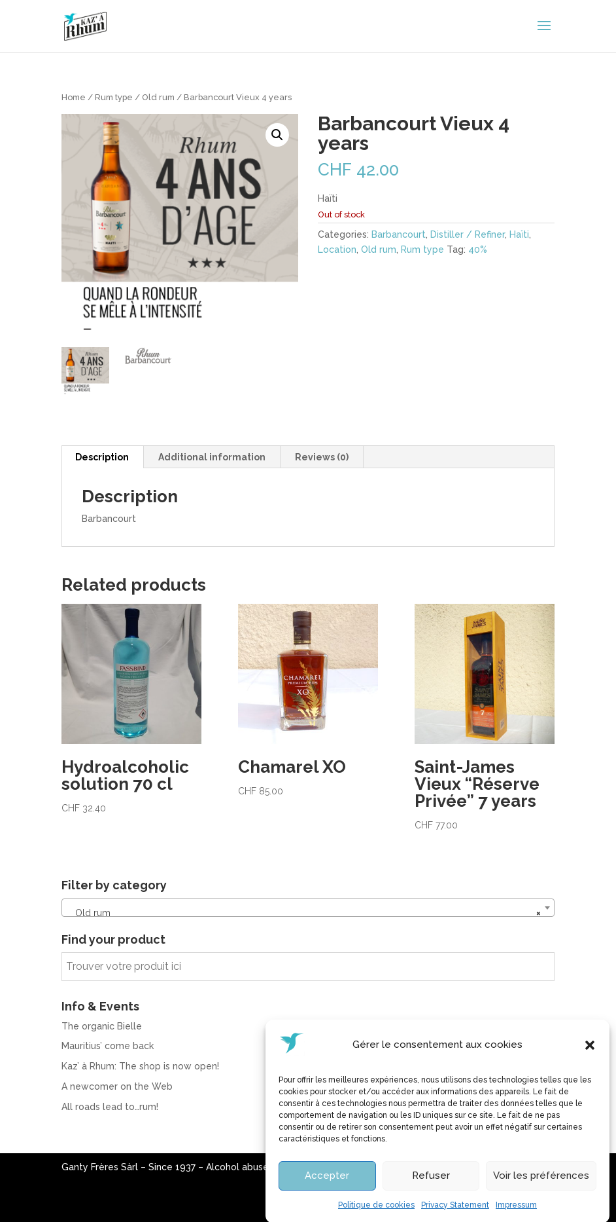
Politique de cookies (376, 1216)
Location (337, 249)
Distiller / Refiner (467, 234)
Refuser (431, 1187)
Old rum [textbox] (304, 913)
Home (73, 97)
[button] (589, 1056)
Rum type (114, 97)
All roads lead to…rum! (109, 1107)
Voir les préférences (541, 1187)
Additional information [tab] (211, 457)
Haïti (519, 234)
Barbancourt (398, 234)
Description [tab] (102, 457)
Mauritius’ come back (107, 1046)
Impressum (516, 1216)
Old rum (158, 97)
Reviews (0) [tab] (322, 457)
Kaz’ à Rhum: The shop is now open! (140, 1066)
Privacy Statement (455, 1216)
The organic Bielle (101, 1026)
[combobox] (308, 907)
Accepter (327, 1187)
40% (477, 249)
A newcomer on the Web (117, 1086)
